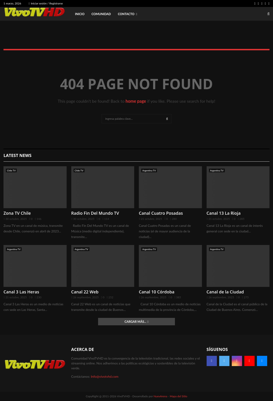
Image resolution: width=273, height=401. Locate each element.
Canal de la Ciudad (225, 292)
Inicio (80, 14)
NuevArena (160, 396)
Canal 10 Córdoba (156, 292)
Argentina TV (149, 170)
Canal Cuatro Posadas (161, 213)
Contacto (126, 14)
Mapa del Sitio (178, 396)
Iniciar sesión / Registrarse (46, 3)
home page (136, 101)
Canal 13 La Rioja (224, 213)
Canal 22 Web (85, 292)
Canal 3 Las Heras (21, 292)
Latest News (17, 155)
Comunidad (101, 14)
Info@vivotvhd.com (104, 376)
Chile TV (11, 170)
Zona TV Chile (17, 213)
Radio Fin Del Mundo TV (95, 213)
